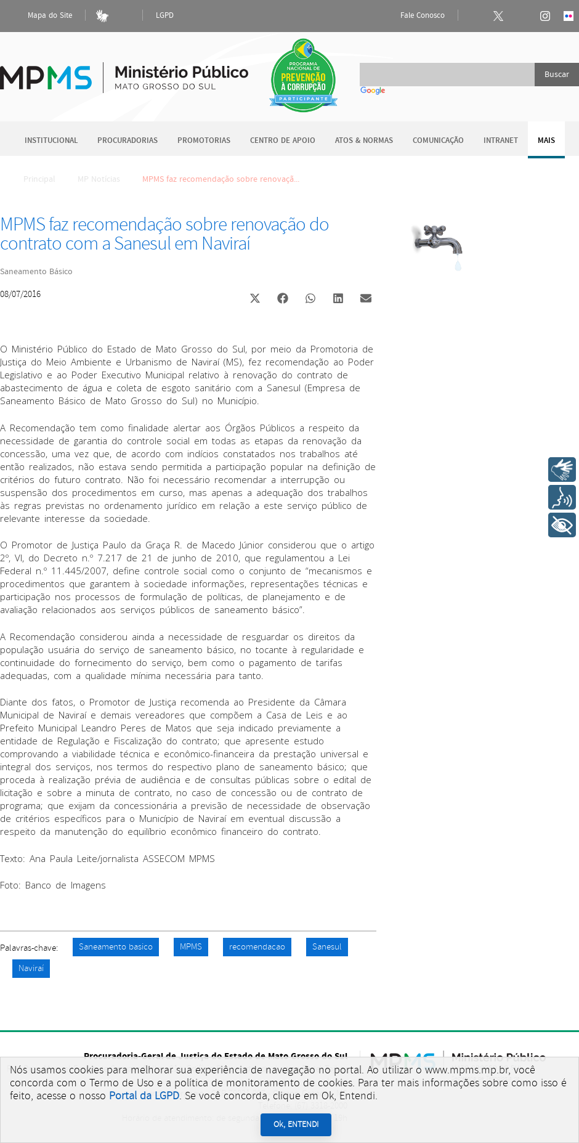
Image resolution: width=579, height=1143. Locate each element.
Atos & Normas (364, 140)
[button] (254, 300)
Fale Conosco (412, 16)
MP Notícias (99, 179)
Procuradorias (127, 140)
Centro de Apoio (282, 140)
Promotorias (203, 140)
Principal (31, 179)
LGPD (165, 15)
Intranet (501, 140)
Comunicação (438, 140)
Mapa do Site (39, 16)
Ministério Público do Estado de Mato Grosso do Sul (124, 70)
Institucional (51, 140)
